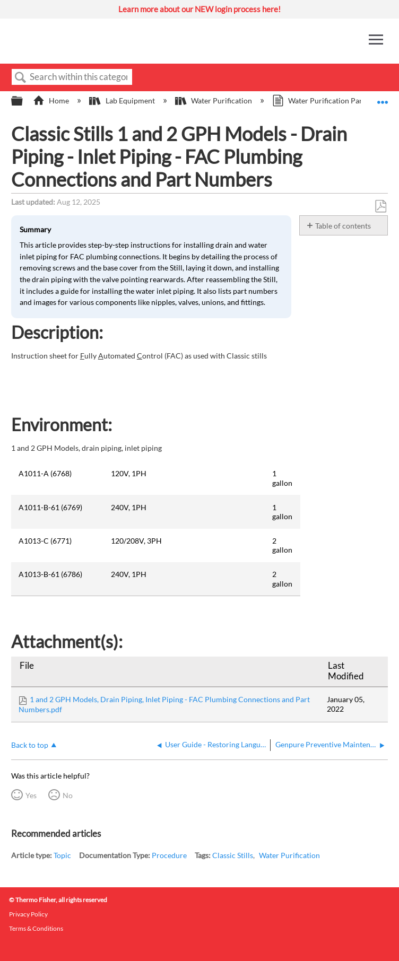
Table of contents (343, 225)
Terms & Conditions (36, 928)
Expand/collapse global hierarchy (24, 101)
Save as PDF (380, 206)
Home (52, 100)
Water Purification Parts (321, 100)
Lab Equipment (122, 100)
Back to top (29, 744)
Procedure (169, 855)
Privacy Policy (28, 914)
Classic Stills (232, 855)
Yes (31, 795)
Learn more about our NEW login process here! (199, 9)
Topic (62, 855)
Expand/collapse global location (382, 97)
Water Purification (214, 100)
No (68, 795)
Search (20, 77)
